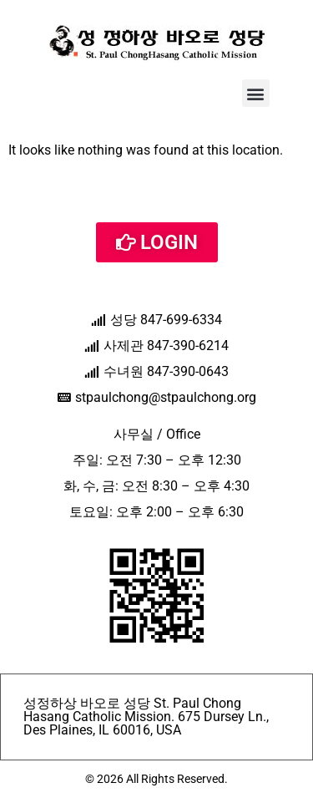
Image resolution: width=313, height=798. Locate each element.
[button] (256, 93)
